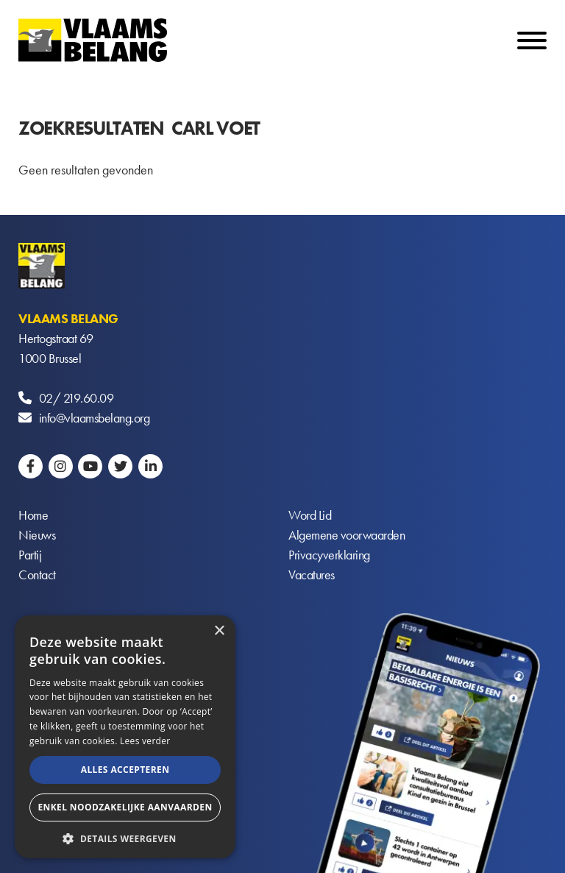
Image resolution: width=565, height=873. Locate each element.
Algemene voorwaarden (346, 534)
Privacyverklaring (329, 554)
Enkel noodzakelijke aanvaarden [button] (125, 807)
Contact (37, 574)
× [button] (218, 631)
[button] (125, 837)
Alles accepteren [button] (125, 769)
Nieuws (36, 534)
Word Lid (309, 514)
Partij (29, 554)
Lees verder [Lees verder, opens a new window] (145, 741)
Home (33, 514)
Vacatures (311, 574)
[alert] (125, 736)
